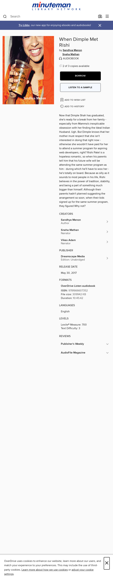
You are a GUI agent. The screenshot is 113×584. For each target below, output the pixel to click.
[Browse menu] (107, 16)
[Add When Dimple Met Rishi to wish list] (73, 100)
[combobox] (49, 17)
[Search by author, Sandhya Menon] (85, 221)
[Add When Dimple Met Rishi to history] (72, 106)
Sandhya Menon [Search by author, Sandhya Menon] (72, 50)
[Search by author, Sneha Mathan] (85, 231)
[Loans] (100, 17)
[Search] (5, 16)
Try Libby (24, 25)
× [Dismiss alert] (100, 25)
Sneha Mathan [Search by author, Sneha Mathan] (70, 54)
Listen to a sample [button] (80, 87)
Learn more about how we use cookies (44, 569)
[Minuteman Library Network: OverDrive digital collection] (56, 6)
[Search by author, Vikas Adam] (85, 241)
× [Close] (107, 563)
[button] (80, 76)
